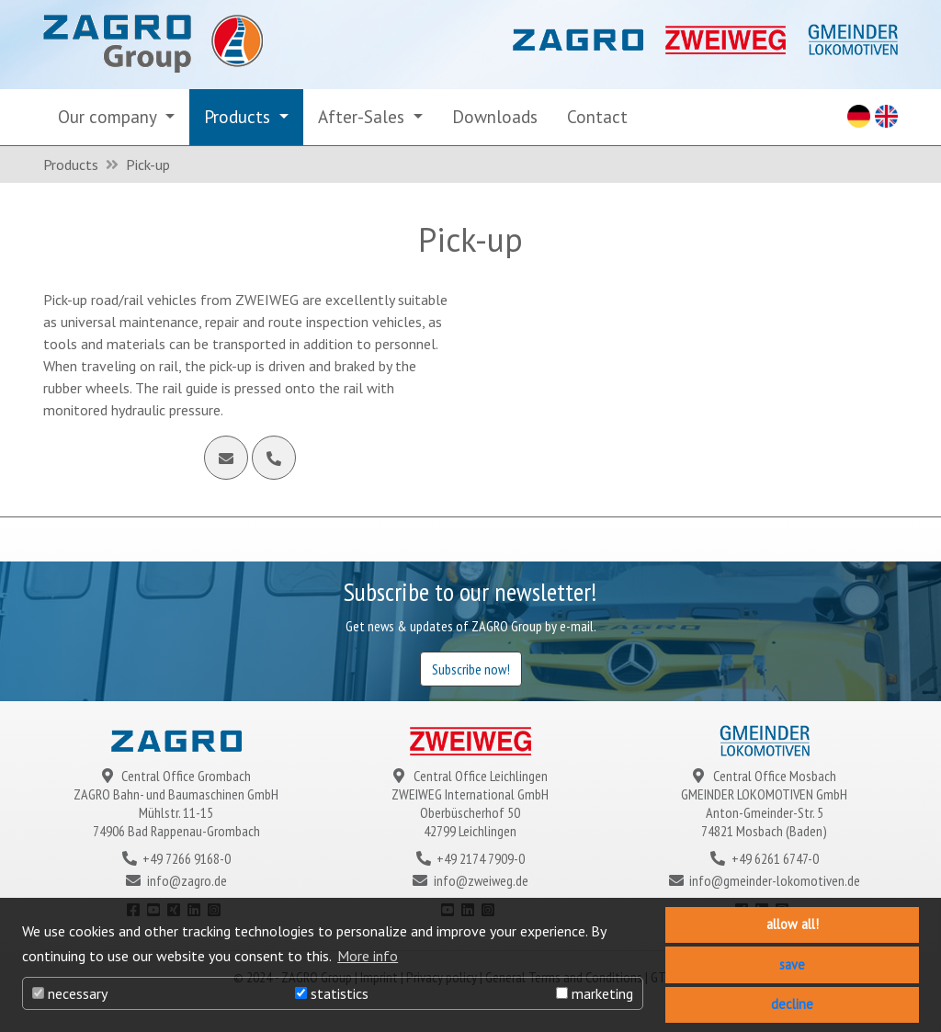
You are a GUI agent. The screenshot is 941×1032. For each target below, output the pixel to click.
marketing (594, 993)
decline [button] (792, 1004)
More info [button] (367, 956)
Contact (597, 116)
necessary (70, 993)
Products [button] (239, 116)
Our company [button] (109, 116)
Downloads (495, 116)
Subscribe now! (471, 669)
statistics (331, 993)
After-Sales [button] (363, 116)
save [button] (792, 964)
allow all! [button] (792, 924)
